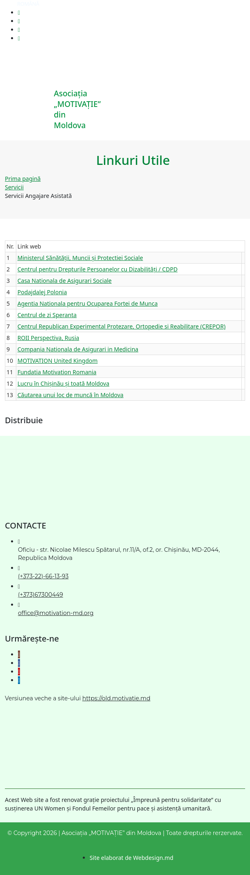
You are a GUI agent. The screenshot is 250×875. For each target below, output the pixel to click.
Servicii (14, 187)
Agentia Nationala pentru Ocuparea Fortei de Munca (88, 303)
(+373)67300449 (40, 594)
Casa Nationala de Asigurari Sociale (65, 280)
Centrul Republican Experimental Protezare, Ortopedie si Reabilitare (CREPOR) (122, 326)
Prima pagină (23, 178)
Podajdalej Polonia (42, 292)
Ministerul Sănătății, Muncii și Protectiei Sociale (80, 258)
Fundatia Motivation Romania (57, 372)
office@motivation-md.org (55, 613)
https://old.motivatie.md (116, 698)
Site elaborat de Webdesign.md (131, 858)
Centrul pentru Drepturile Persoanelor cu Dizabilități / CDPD (98, 269)
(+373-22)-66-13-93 (43, 576)
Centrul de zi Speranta (47, 315)
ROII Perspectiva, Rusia (48, 338)
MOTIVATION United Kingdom (58, 360)
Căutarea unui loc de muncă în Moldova (71, 395)
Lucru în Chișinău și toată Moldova (63, 383)
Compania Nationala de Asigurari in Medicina (78, 349)
